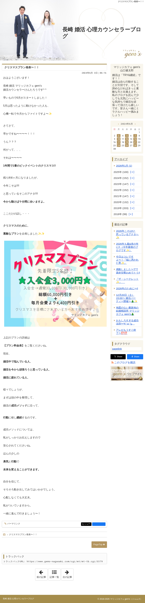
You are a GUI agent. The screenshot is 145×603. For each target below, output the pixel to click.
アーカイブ (121, 159)
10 (119, 139)
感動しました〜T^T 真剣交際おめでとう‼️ (128, 271)
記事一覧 (54, 577)
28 (135, 145)
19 (127, 142)
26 (127, 145)
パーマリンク (13, 523)
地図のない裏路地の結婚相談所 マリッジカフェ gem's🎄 (127, 310)
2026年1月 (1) (124, 165)
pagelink (117, 348)
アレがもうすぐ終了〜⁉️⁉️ (126, 331)
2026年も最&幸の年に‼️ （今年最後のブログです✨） (127, 247)
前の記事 (42, 573)
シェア (87, 524)
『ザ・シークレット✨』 (127, 281)
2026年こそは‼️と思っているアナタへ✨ (127, 234)
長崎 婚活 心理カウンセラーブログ (101, 32)
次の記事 (68, 573)
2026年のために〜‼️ (127, 288)
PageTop (98, 544)
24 (119, 145)
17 (119, 142)
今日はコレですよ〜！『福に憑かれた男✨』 (127, 259)
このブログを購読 (125, 362)
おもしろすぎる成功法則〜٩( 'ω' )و (127, 322)
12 (127, 139)
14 (135, 139)
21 (135, 142)
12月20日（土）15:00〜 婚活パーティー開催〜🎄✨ (126, 298)
